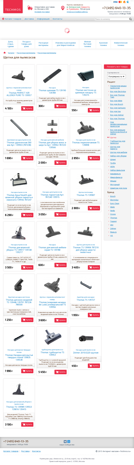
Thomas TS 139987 (86, 193)
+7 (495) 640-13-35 (116, 8)
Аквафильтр (115, 174)
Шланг (113, 159)
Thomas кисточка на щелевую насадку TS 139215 (86, 91)
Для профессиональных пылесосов (118, 124)
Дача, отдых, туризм (10, 44)
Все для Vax (115, 111)
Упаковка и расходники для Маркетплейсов (65, 44)
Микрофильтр (116, 177)
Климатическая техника (120, 44)
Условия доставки (42, 12)
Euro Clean (114, 203)
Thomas (113, 218)
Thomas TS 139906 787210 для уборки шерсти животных (86, 248)
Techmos (13, 9)
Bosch (112, 196)
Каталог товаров (10, 451)
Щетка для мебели (118, 152)
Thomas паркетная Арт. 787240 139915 (52, 195)
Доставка (29, 19)
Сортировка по (113, 73)
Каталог (13, 19)
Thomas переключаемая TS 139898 (86, 142)
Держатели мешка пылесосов (118, 87)
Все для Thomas (117, 118)
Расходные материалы (43, 44)
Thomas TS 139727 (86, 298)
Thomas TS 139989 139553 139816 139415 (19, 406)
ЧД (111, 235)
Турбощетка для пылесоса (117, 142)
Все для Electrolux (118, 91)
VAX (111, 225)
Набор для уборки (118, 156)
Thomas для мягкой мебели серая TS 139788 (52, 247)
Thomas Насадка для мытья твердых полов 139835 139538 (19, 355)
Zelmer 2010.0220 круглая (86, 351)
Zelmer (113, 228)
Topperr (113, 221)
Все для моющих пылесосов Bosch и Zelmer (118, 132)
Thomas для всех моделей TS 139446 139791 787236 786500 (19, 301)
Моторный (115, 184)
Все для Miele (116, 100)
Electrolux (114, 200)
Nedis (112, 210)
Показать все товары (117, 66)
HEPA (112, 166)
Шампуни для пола (118, 188)
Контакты (57, 19)
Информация (43, 19)
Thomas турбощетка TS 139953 (52, 352)
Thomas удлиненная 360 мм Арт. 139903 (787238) (19, 142)
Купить (29, 108)
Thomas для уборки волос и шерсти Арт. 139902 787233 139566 (52, 144)
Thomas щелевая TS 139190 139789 (52, 90)
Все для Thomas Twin (117, 96)
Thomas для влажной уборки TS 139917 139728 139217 (19, 248)
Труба (113, 163)
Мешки (113, 181)
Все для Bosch (116, 104)
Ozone (113, 214)
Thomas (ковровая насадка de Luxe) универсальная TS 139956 (52, 302)
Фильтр (113, 232)
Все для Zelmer (117, 115)
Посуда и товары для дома (26, 44)
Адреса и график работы (77, 12)
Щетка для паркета (115, 147)
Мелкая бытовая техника (87, 44)
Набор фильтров (117, 170)
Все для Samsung (117, 108)
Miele (112, 207)
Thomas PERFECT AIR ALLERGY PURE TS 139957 (19, 92)
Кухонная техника (103, 44)
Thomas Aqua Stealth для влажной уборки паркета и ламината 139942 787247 (19, 196)
